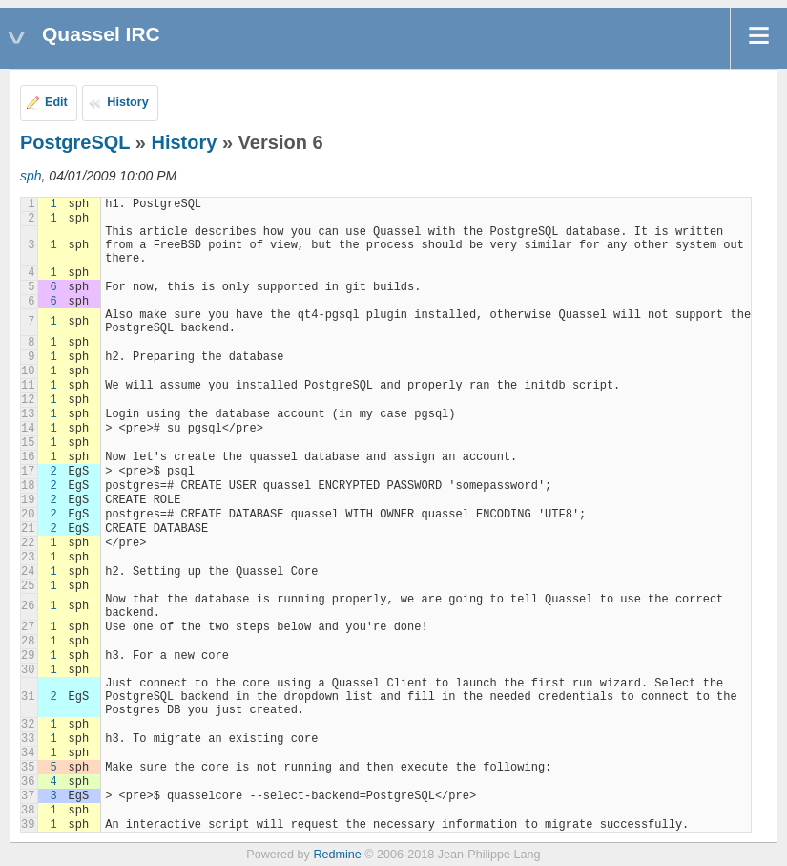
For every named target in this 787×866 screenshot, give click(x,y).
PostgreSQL (75, 142)
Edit (56, 102)
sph (31, 175)
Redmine (337, 854)
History (127, 102)
